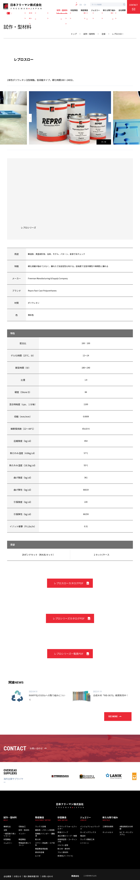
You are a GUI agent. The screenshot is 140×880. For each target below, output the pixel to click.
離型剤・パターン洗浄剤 (43, 828)
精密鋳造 (84, 10)
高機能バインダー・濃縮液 (44, 832)
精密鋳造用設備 (40, 843)
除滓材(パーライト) (64, 850)
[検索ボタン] (124, 4)
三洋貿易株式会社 (90, 870)
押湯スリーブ (62, 828)
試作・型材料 (62, 10)
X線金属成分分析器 (125, 825)
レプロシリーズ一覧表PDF (68, 653)
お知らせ (17, 870)
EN (81, 5)
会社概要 (122, 10)
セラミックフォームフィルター (68, 825)
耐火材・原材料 (63, 843)
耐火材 (37, 835)
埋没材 (82, 832)
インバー (22, 832)
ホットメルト (107, 828)
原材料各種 (39, 846)
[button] (30, 118)
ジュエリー (95, 10)
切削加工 (22, 825)
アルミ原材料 (62, 846)
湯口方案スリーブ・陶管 (66, 832)
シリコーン (84, 839)
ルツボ (37, 850)
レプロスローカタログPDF (68, 583)
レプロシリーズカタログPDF (68, 618)
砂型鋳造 (74, 10)
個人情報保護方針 (31, 870)
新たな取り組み (109, 10)
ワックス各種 (39, 825)
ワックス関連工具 (86, 835)
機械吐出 (7, 825)
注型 (5, 828)
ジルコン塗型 (62, 839)
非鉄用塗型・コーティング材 (67, 835)
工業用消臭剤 (107, 825)
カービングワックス (87, 828)
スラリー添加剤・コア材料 (44, 839)
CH (85, 5)
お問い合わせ (47, 870)
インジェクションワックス (89, 825)
